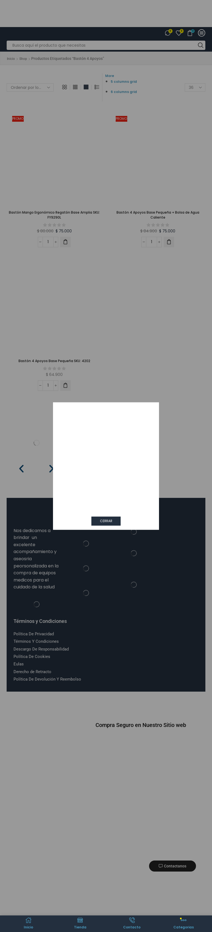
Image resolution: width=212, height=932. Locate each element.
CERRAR (106, 521)
